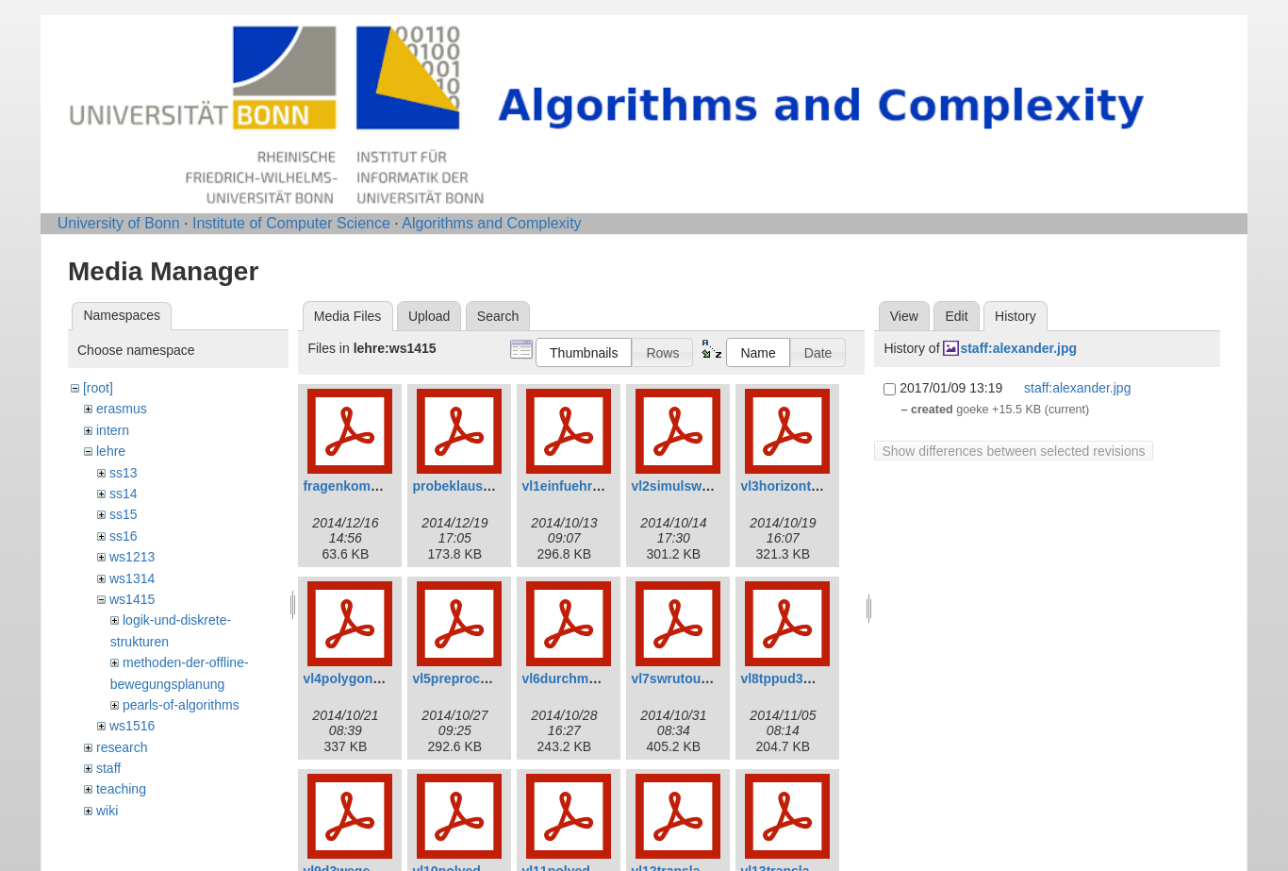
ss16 (123, 536)
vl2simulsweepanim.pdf (705, 486)
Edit (956, 316)
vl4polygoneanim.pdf (369, 678)
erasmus (121, 408)
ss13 (123, 472)
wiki (107, 810)
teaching (121, 788)
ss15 (123, 514)
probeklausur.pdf (466, 486)
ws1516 (132, 725)
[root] (98, 387)
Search (498, 316)
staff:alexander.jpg (1018, 348)
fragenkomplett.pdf (362, 486)
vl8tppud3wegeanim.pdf (815, 678)
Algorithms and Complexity (491, 223)
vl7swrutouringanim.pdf (706, 678)
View (904, 316)
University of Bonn (119, 223)
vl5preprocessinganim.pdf (494, 678)
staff (108, 768)
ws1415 (132, 599)
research (121, 747)
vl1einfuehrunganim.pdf (596, 486)
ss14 (123, 493)
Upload (429, 316)
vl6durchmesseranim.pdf (599, 678)
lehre (110, 451)
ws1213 (132, 556)
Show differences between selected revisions (1013, 451)
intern (112, 430)
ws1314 (132, 578)
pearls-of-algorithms (181, 704)
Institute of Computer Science (291, 223)
